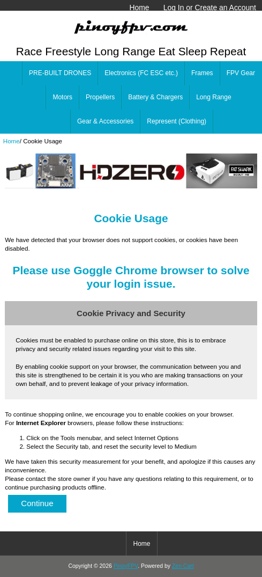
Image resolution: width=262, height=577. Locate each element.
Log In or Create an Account (209, 7)
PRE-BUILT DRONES (60, 73)
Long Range (213, 97)
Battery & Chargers (155, 97)
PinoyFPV (126, 566)
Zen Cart (183, 566)
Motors (62, 97)
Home (139, 7)
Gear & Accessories (105, 121)
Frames (202, 73)
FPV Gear (241, 73)
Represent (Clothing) (176, 121)
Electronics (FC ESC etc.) (141, 73)
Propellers (100, 97)
